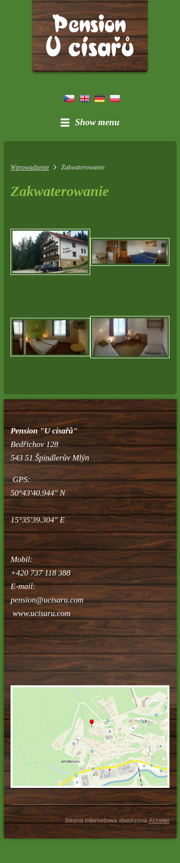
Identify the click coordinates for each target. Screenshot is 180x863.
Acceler (159, 820)
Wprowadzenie (30, 167)
